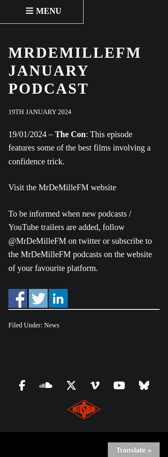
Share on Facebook (17, 298)
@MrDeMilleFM (37, 240)
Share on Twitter (38, 298)
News (51, 325)
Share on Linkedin (58, 298)
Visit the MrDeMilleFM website (62, 187)
